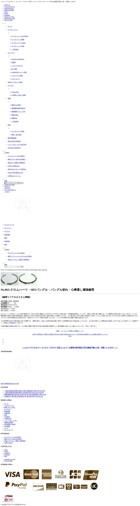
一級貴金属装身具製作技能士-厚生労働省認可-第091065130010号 (24, 391)
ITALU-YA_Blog (9, 17)
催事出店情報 (8, 422)
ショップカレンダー (10, 420)
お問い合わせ (8, 443)
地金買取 (7, 411)
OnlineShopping (9, 8)
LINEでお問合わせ (38, 334)
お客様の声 (7, 418)
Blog (5, 456)
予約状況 (7, 417)
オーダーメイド (9, 405)
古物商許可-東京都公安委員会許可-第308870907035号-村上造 (23, 396)
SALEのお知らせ (9, 7)
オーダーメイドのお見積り (12, 437)
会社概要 (7, 426)
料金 (5, 415)
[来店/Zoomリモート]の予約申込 (74, 334)
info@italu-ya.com (9, 18)
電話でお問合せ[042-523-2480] (54, 334)
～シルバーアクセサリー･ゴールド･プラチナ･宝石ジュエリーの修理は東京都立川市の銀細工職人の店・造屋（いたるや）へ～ (70, 348)
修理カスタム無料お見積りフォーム (96, 334)
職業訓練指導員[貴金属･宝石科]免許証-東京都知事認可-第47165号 (25, 394)
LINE (6, 12)
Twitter (6, 13)
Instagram (7, 15)
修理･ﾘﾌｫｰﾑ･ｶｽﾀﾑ (9, 407)
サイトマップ (8, 430)
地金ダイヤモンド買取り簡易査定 (15, 441)
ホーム (6, 403)
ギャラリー (7, 409)
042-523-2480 (8, 20)
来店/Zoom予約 (9, 10)
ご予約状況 (11, 323)
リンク (6, 428)
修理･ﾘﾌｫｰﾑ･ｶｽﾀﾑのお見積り (13, 439)
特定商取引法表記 (10, 424)
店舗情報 (7, 413)
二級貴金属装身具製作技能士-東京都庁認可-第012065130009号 (24, 392)
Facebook (7, 454)
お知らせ (7, 5)
